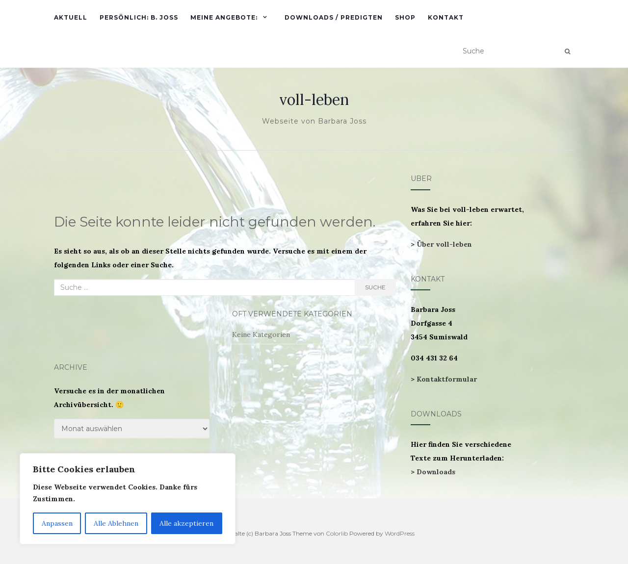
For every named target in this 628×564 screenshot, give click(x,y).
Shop (405, 17)
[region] (128, 498)
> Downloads (433, 471)
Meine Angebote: (224, 17)
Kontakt (446, 17)
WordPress (400, 533)
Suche (375, 287)
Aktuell (70, 17)
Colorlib (337, 533)
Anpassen (57, 523)
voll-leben (314, 99)
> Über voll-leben (441, 244)
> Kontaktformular (444, 379)
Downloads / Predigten (334, 17)
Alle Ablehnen (116, 523)
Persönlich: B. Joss (139, 17)
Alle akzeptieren (186, 523)
